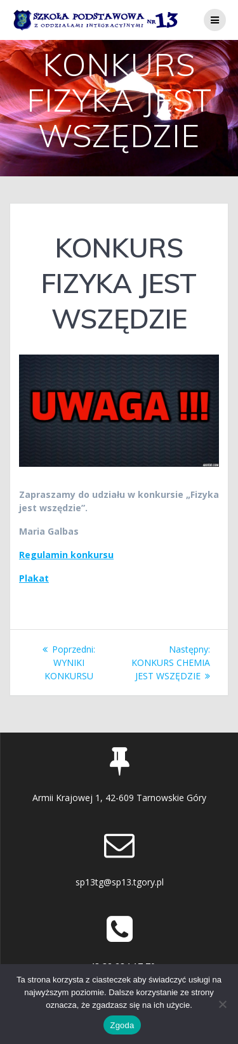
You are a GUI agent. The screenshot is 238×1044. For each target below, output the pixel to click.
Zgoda (122, 1025)
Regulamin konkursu (66, 555)
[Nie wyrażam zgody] (222, 1004)
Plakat (34, 578)
